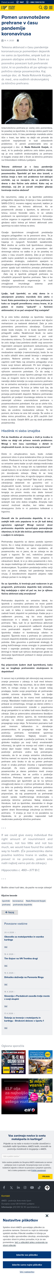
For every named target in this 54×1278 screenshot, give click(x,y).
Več (5, 947)
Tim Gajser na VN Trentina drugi (21, 958)
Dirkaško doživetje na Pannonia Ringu (24, 977)
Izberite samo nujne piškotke (27, 1264)
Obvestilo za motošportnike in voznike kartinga (24, 938)
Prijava (46, 1176)
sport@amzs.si (33, 1207)
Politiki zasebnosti (38, 1170)
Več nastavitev (27, 1271)
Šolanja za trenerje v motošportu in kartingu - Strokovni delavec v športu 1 (24, 1019)
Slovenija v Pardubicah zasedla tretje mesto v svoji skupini (27, 997)
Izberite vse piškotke (27, 1255)
